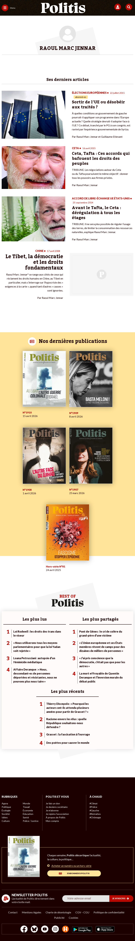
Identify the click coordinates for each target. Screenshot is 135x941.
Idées (5, 817)
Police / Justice (30, 820)
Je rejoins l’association (57, 813)
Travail (26, 807)
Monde (26, 803)
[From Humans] (65, 929)
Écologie (6, 810)
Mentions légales (31, 912)
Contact (12, 912)
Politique (6, 807)
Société (6, 813)
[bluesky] (34, 929)
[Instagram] (55, 929)
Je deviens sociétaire (57, 807)
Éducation (28, 813)
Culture (6, 820)
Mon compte (52, 820)
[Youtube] (44, 929)
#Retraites (95, 813)
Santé (26, 817)
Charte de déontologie (58, 912)
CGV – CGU (82, 912)
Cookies (73, 917)
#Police (93, 807)
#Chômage (95, 817)
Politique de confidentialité (109, 912)
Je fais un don (53, 803)
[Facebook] (24, 929)
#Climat (94, 803)
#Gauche (94, 810)
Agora (5, 803)
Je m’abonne (52, 810)
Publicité (59, 917)
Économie (28, 810)
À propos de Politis (55, 817)
